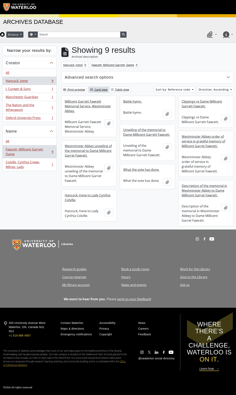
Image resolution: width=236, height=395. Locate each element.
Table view (120, 89)
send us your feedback (134, 299)
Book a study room (135, 269)
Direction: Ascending (214, 89)
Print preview (74, 89)
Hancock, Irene (29, 81)
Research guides (74, 269)
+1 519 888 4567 (20, 335)
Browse (13, 34)
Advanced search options (89, 77)
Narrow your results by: (29, 50)
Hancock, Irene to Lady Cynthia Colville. (87, 197)
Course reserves (74, 277)
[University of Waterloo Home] (20, 7)
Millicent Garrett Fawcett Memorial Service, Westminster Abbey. (88, 106)
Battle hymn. (132, 101)
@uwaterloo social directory (156, 358)
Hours (125, 277)
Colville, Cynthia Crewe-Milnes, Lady (29, 164)
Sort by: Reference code (173, 89)
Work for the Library (195, 269)
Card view (98, 89)
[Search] (79, 35)
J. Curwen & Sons (29, 89)
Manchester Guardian (29, 98)
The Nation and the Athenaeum (29, 107)
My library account (76, 285)
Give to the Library (193, 277)
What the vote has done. (141, 169)
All (7, 73)
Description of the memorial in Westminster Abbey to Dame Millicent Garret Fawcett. (204, 190)
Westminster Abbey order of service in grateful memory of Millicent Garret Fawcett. (203, 141)
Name (11, 131)
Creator (13, 63)
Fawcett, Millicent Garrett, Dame (29, 151)
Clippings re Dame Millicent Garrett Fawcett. (202, 103)
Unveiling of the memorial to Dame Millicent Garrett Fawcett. (146, 132)
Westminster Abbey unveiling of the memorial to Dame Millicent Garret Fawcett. (88, 151)
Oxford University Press (29, 118)
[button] (211, 34)
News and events (133, 285)
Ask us (185, 285)
